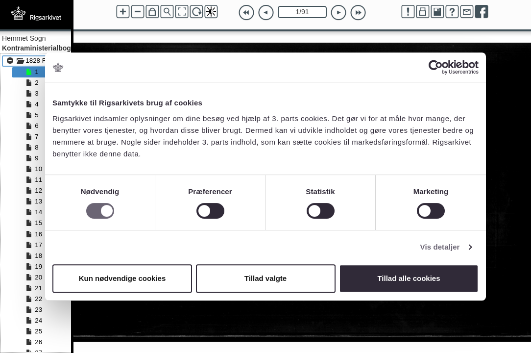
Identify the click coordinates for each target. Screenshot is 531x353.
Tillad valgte (265, 278)
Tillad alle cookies (408, 278)
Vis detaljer (440, 247)
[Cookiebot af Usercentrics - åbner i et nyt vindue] (436, 67)
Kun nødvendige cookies (122, 278)
